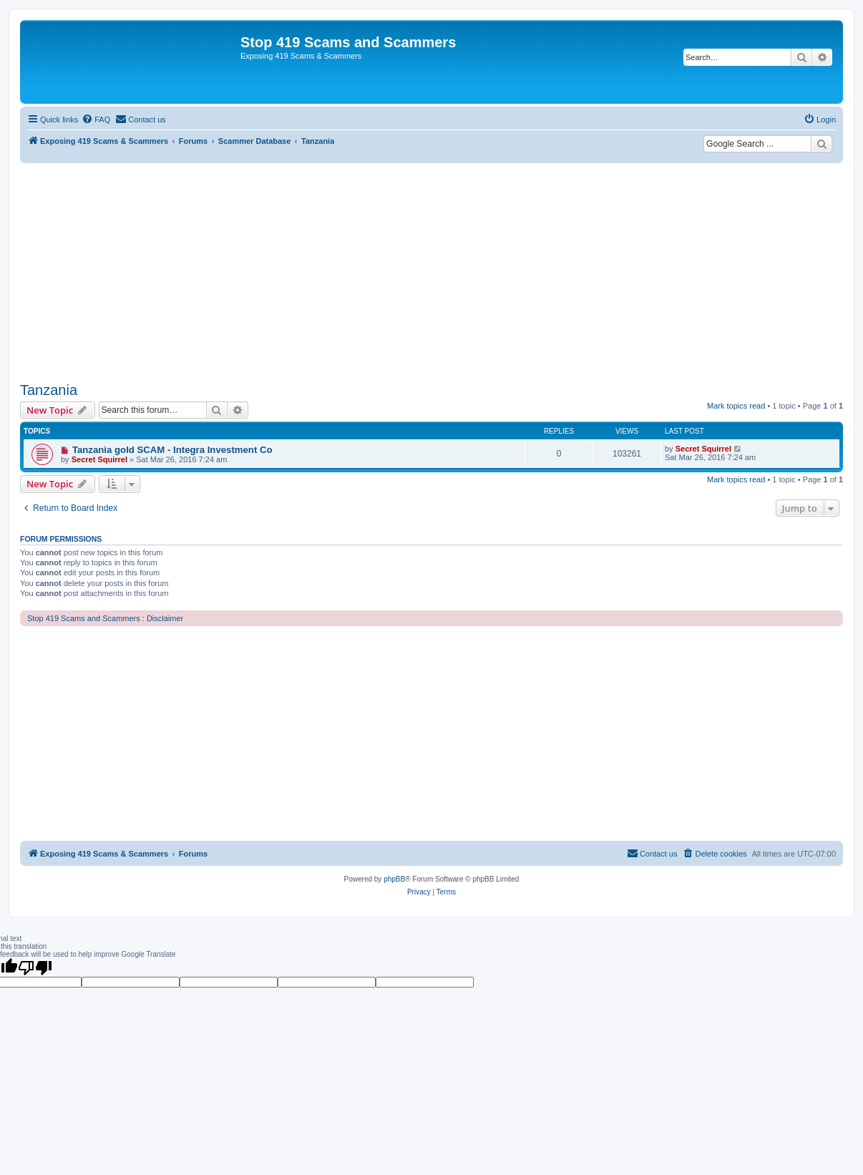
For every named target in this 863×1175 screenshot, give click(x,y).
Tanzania (48, 390)
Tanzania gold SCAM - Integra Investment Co (172, 449)
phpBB (394, 879)
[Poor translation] (35, 967)
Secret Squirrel (99, 459)
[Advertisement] (431, 270)
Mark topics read (736, 405)
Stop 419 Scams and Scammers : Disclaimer (105, 618)
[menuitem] (96, 119)
